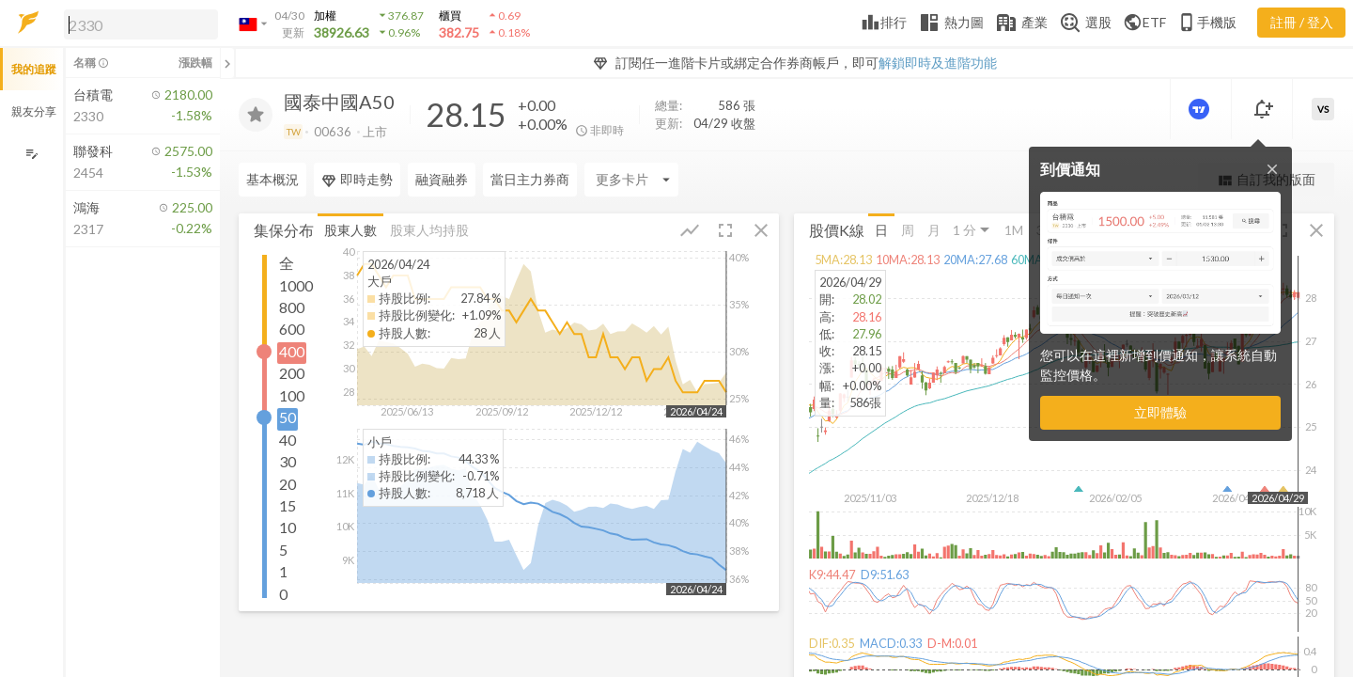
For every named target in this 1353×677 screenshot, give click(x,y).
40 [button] (287, 439)
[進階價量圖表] (1201, 109)
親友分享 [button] (33, 111)
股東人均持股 (429, 229)
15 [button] (287, 504)
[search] (141, 24)
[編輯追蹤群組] (31, 154)
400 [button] (291, 350)
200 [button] (291, 373)
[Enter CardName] (631, 180)
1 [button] (283, 571)
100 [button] (291, 394)
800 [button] (291, 306)
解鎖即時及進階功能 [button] (938, 63)
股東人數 (350, 229)
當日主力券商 (529, 179)
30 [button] (287, 461)
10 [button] (287, 527)
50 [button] (287, 417)
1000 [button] (296, 284)
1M (1013, 229)
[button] (137, 23)
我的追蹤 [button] (33, 69)
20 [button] (287, 483)
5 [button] (283, 549)
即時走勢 (357, 179)
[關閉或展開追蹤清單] (227, 63)
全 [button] (286, 263)
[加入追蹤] (255, 115)
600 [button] (291, 329)
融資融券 (441, 179)
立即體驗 (1160, 412)
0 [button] (283, 593)
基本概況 (272, 179)
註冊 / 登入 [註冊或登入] (1301, 22)
